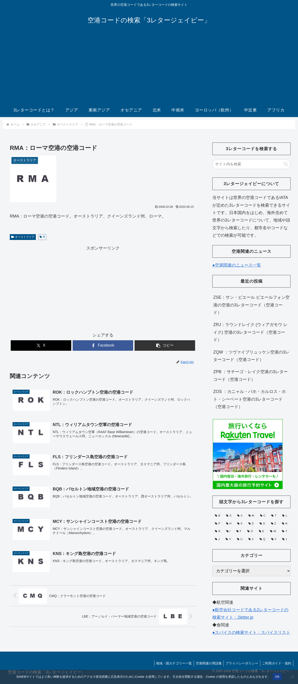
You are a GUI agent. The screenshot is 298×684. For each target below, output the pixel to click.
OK (277, 676)
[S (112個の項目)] (229, 515)
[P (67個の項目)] (218, 523)
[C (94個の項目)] (263, 515)
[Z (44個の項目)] (274, 523)
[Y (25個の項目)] (285, 531)
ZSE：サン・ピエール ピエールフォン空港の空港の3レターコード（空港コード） (251, 305)
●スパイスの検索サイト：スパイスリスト (251, 632)
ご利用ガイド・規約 (276, 663)
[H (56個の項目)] (229, 523)
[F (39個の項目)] (239, 531)
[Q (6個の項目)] (262, 539)
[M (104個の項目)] (251, 515)
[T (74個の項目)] (274, 515)
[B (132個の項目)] (218, 515)
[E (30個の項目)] (262, 531)
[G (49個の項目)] (262, 523)
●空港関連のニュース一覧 (236, 265)
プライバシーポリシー (240, 663)
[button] (165, 345)
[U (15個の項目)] (240, 539)
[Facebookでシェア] (103, 345)
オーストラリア (22, 237)
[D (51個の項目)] (251, 523)
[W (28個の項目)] (273, 531)
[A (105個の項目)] (240, 515)
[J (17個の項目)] (218, 539)
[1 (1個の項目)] (285, 539)
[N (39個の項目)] (285, 523)
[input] (251, 164)
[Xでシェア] (41, 345)
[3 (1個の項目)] (274, 539)
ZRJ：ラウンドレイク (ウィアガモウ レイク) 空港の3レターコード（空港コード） (250, 332)
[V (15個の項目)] (229, 539)
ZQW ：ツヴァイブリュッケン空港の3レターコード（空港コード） (251, 356)
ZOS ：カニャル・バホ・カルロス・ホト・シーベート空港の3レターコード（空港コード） (249, 399)
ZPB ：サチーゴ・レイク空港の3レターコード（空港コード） (250, 375)
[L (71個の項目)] (285, 515)
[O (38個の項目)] (250, 531)
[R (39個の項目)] (218, 531)
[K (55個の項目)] (240, 523)
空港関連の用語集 (206, 663)
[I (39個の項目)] (228, 531)
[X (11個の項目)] (251, 539)
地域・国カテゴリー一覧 (170, 663)
